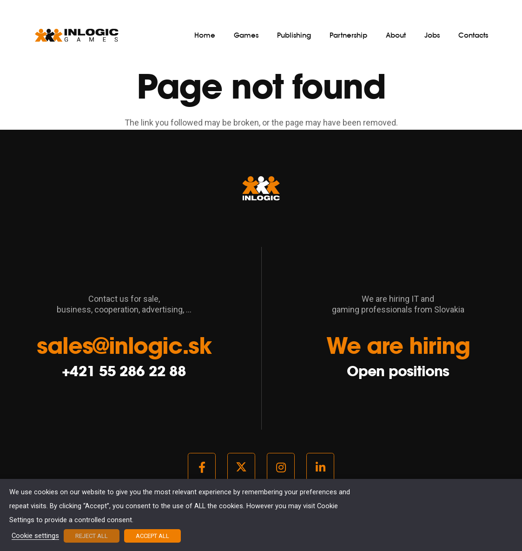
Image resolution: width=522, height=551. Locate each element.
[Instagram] (281, 467)
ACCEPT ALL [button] (152, 535)
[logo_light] (77, 35)
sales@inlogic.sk (124, 345)
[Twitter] (241, 467)
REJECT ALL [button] (91, 535)
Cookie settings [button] (35, 536)
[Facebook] (202, 467)
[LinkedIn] (320, 467)
